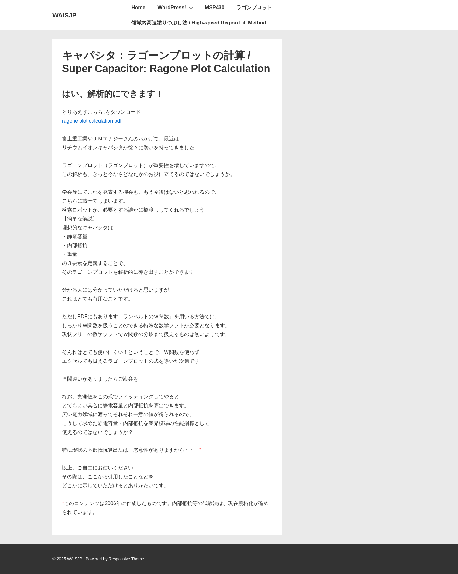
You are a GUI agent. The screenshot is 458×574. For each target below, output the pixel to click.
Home (138, 7)
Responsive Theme (126, 559)
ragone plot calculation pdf (91, 121)
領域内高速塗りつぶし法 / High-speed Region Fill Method (198, 22)
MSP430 (214, 7)
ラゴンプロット (254, 7)
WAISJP (64, 15)
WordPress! (176, 7)
